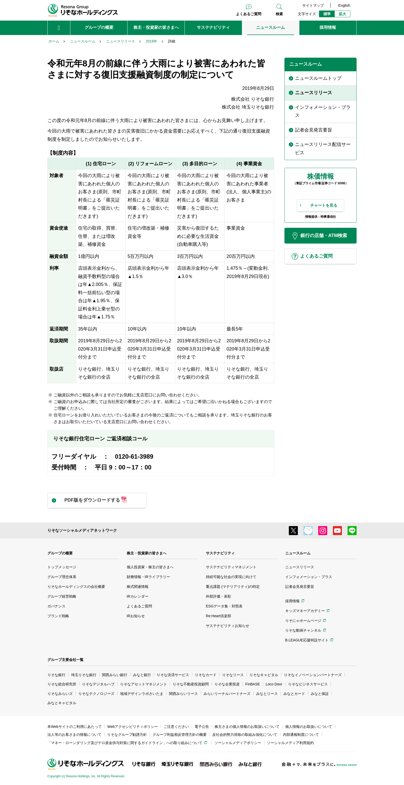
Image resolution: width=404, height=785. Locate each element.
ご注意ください (176, 727)
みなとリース (267, 694)
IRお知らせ (136, 616)
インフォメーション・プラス (308, 577)
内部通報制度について (301, 734)
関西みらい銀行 (114, 675)
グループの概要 (60, 553)
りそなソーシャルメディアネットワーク (82, 530)
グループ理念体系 (61, 577)
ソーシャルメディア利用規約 (290, 743)
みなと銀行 (142, 675)
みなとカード (294, 694)
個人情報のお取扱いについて (308, 727)
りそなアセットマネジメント (143, 684)
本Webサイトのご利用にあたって (74, 727)
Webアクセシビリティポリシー (132, 727)
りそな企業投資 (227, 684)
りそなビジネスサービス (308, 684)
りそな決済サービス (173, 675)
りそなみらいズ (60, 694)
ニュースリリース (299, 567)
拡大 (342, 14)
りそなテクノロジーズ (96, 694)
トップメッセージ (61, 567)
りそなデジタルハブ (98, 684)
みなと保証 (320, 694)
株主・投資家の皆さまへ (146, 553)
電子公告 (202, 727)
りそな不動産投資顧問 (191, 684)
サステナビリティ (220, 553)
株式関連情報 (137, 587)
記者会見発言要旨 (299, 587)
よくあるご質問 (248, 14)
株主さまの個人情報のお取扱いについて (247, 727)
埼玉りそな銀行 (83, 675)
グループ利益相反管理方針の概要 (180, 734)
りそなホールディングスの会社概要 (76, 587)
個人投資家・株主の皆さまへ (150, 567)
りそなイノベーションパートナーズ (313, 675)
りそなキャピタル (263, 675)
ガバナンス (56, 606)
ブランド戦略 (58, 616)
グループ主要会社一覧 (65, 660)
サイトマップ (313, 5)
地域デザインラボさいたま (141, 694)
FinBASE (252, 684)
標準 (327, 14)
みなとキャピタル (61, 703)
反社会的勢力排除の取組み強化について (244, 734)
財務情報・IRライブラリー (148, 577)
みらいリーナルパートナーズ (227, 694)
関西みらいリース (183, 694)
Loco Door (274, 684)
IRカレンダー (137, 596)
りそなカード (205, 675)
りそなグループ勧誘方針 (127, 734)
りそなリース (233, 675)
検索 (279, 14)
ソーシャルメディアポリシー (237, 743)
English (344, 5)
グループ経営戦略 (61, 596)
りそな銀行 (56, 675)
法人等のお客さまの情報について (74, 734)
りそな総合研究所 (61, 684)
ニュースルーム (297, 553)
